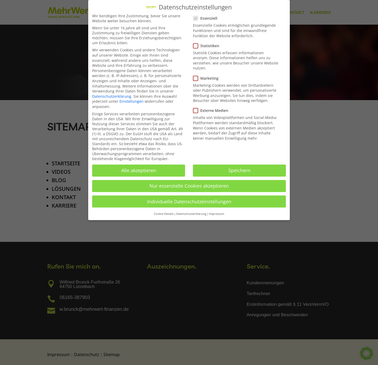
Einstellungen (131, 101)
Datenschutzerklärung (111, 96)
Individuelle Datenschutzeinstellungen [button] (189, 201)
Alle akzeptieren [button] (138, 170)
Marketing (208, 78)
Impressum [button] (216, 214)
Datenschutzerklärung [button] (191, 214)
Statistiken (208, 45)
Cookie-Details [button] (164, 214)
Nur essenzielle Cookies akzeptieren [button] (189, 186)
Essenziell (207, 18)
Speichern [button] (239, 170)
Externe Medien (213, 110)
